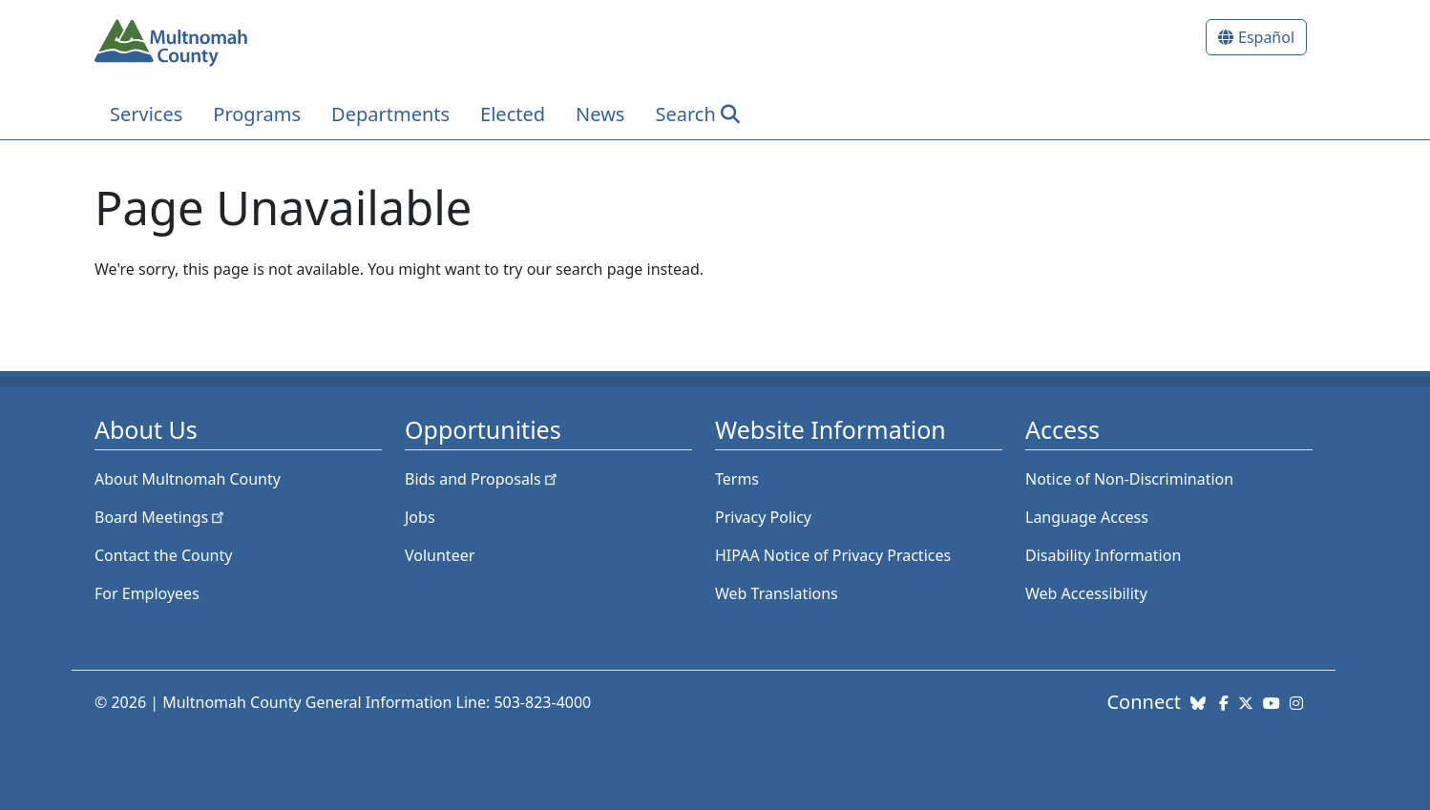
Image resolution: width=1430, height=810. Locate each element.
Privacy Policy (763, 517)
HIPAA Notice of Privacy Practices (833, 555)
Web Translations (776, 593)
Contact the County (163, 555)
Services (146, 114)
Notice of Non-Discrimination (1129, 478)
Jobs (420, 517)
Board (161, 517)
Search (685, 114)
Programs (257, 114)
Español (1266, 37)
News (600, 114)
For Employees (147, 593)
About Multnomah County (188, 478)
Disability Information (1103, 555)
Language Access (1086, 517)
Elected (512, 114)
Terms (737, 478)
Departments (390, 114)
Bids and (482, 478)
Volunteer (439, 555)
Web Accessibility (1086, 593)
